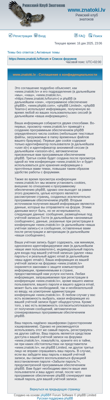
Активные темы (48, 52)
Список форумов (64, 58)
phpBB (45, 395)
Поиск (95, 36)
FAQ (79, 36)
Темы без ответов (20, 52)
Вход (40, 36)
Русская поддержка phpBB (55, 398)
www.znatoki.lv (86, 10)
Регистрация (20, 36)
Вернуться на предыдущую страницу (55, 389)
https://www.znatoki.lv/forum (29, 58)
